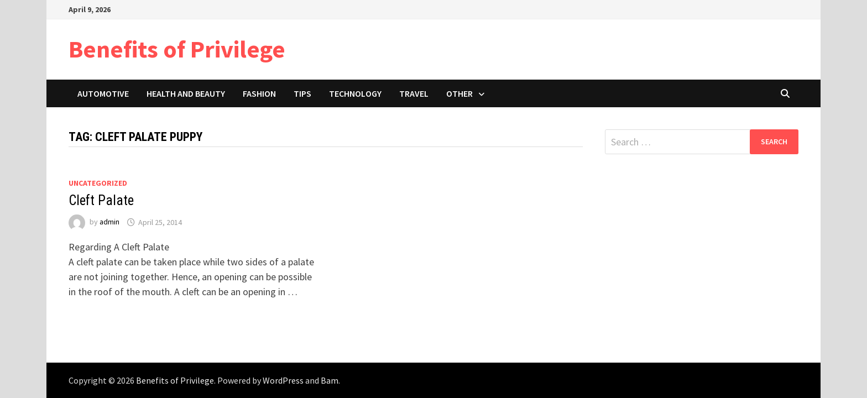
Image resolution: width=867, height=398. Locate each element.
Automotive (103, 93)
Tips (302, 93)
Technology (355, 93)
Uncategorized (98, 183)
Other (459, 93)
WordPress (283, 380)
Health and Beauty (186, 93)
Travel (414, 93)
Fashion (259, 93)
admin (109, 222)
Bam (329, 380)
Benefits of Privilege (177, 49)
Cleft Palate (101, 200)
